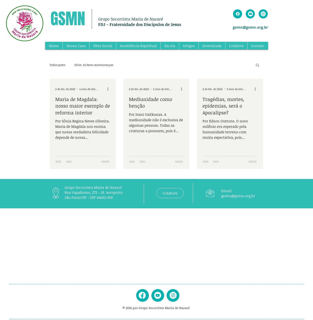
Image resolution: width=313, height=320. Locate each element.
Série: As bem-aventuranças (93, 65)
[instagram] (173, 295)
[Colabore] (170, 193)
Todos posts (57, 65)
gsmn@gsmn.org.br (250, 27)
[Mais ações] (109, 89)
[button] (257, 65)
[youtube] (157, 295)
